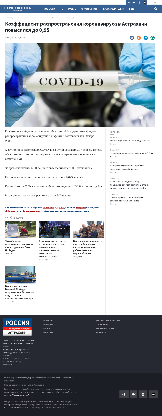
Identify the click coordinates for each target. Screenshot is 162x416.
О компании (102, 324)
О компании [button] (89, 8)
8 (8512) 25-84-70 (25, 343)
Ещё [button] (131, 8)
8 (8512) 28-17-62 (10, 343)
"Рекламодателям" (20, 395)
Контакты (101, 332)
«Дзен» (60, 207)
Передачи (48, 324)
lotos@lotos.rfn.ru (10, 349)
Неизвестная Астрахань (108, 320)
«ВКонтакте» (12, 210)
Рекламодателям (113, 8)
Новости (49, 8)
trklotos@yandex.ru (11, 352)
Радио (72, 8)
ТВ (61, 8)
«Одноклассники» (30, 210)
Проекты (48, 332)
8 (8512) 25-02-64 (27, 340)
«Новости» (48, 207)
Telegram (81, 207)
